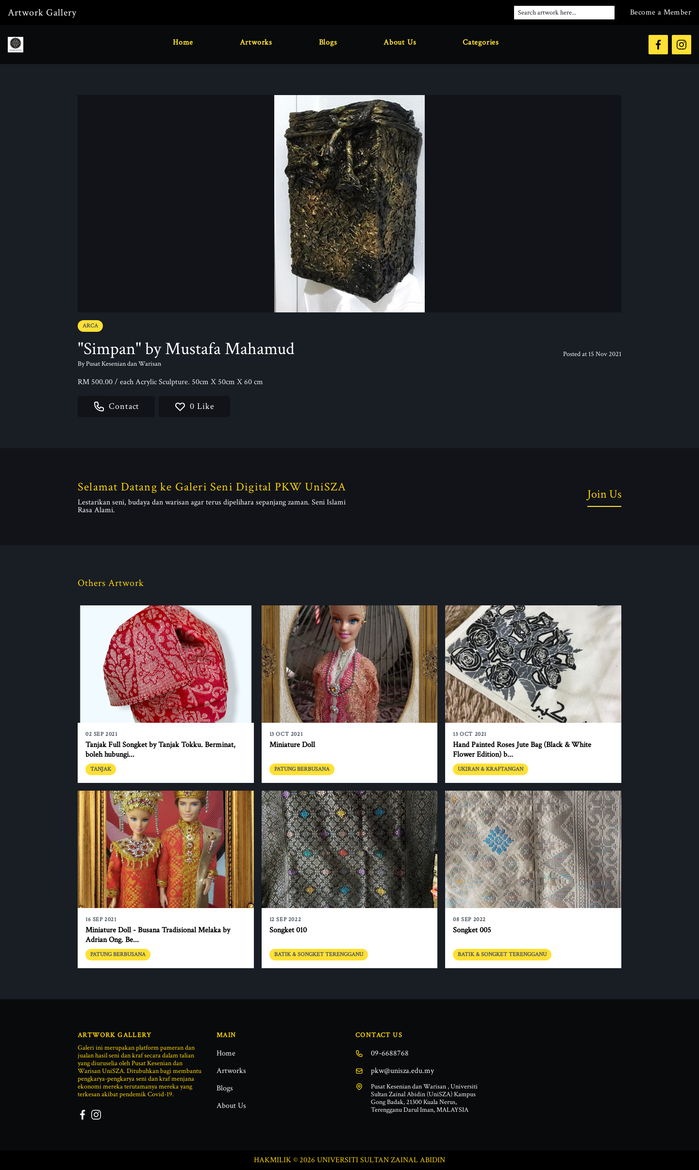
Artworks (256, 42)
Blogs (328, 42)
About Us (399, 42)
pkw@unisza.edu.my (394, 1071)
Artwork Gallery (42, 12)
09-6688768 (382, 1053)
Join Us (604, 494)
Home (183, 42)
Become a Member (660, 12)
